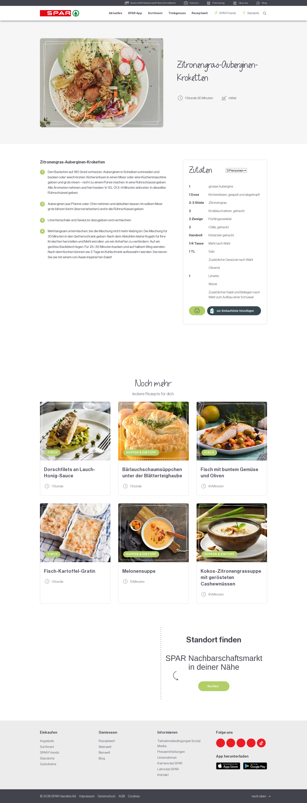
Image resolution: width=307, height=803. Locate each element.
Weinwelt (105, 747)
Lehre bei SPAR (168, 769)
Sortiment (155, 13)
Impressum (87, 796)
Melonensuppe (139, 571)
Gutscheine (48, 764)
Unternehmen (167, 757)
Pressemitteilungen (171, 751)
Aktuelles (115, 13)
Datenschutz (107, 796)
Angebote (47, 741)
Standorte (250, 13)
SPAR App (135, 13)
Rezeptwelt (200, 13)
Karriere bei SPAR (169, 763)
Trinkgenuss (177, 13)
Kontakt (163, 775)
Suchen (213, 686)
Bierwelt (104, 752)
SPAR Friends (225, 13)
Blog (102, 758)
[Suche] (264, 13)
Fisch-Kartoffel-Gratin (69, 571)
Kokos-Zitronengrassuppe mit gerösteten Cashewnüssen (231, 577)
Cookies (134, 796)
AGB (122, 796)
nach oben (261, 796)
